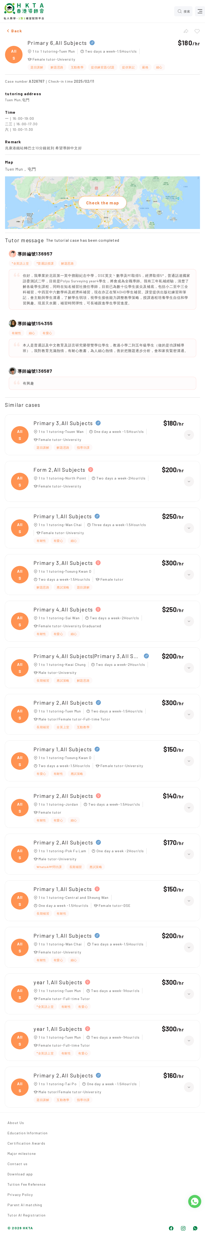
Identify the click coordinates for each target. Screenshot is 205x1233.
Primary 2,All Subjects (63, 702)
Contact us (18, 1164)
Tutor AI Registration (27, 1215)
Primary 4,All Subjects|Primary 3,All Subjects (87, 656)
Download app (20, 1174)
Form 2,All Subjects (59, 469)
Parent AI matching (25, 1205)
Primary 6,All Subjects (57, 43)
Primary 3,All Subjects (63, 423)
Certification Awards (26, 1143)
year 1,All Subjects (58, 982)
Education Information (28, 1133)
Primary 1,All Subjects (63, 516)
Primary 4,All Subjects (63, 609)
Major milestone (22, 1153)
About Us (16, 1123)
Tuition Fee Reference (27, 1184)
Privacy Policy (20, 1194)
